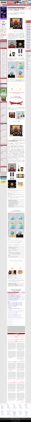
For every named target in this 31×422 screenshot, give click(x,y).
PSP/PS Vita (26, 404)
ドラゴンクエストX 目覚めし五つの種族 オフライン (3, 23)
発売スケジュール (9, 407)
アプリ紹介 (14, 414)
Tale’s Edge (27, 52)
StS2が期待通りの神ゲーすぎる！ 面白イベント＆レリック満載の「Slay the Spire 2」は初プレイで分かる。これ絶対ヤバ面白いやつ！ (3, 144)
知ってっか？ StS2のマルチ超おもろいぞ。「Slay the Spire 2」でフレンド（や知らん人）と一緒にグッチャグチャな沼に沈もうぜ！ (3, 137)
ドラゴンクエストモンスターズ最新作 (12, 306)
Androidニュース (14, 412)
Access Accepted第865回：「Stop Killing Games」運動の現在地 (11, 357)
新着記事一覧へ (22, 338)
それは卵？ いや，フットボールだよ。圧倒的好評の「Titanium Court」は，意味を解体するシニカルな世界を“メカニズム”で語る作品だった (11, 379)
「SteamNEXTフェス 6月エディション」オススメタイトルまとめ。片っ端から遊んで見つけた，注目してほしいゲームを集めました (3, 108)
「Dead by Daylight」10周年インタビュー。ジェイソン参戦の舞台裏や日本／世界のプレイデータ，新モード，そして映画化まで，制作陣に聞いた (20, 400)
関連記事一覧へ (24, 292)
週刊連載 (2, 407)
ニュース (2, 36)
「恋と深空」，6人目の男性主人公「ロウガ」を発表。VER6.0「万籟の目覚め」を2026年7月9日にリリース (28, 35)
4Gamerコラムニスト (3, 68)
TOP (1, 404)
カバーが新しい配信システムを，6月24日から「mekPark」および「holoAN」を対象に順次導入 (28, 24)
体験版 (2, 406)
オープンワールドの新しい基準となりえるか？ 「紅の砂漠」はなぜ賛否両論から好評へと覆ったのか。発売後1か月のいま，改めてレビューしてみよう (3, 130)
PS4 (20, 315)
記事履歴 (27, 0)
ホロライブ (27, 59)
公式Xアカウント (3, 0)
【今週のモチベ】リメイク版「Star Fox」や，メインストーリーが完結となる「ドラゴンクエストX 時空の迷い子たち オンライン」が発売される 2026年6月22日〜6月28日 (20, 358)
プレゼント (2, 80)
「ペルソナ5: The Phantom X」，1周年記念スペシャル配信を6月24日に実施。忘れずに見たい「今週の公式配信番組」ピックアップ (20, 349)
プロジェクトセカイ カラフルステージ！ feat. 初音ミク (28, 69)
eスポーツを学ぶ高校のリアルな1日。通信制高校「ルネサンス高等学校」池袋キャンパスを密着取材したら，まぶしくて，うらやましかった (3, 122)
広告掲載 (19, 420)
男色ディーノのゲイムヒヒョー (4, 55)
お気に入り (24, 0)
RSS (0, 0)
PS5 (20, 314)
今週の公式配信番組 (3, 53)
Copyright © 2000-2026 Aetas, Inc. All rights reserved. (15, 421)
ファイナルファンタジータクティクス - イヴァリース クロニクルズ (28, 56)
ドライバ (2, 82)
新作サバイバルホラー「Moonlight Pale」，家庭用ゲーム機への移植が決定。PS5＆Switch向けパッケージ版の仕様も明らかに (28, 45)
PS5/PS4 (19, 404)
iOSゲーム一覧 (14, 415)
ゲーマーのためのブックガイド (4, 62)
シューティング (26, 414)
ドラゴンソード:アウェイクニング (28, 67)
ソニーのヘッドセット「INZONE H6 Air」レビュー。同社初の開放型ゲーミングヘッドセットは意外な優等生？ (11, 369)
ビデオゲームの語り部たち (4, 69)
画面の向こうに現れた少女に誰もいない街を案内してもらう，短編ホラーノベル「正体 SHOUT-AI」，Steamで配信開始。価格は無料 (28, 40)
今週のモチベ (3, 51)
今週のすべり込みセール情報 (4, 58)
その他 (25, 415)
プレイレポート (14, 405)
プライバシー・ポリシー (16, 420)
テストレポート (20, 412)
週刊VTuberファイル (3, 54)
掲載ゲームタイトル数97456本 (3, 3)
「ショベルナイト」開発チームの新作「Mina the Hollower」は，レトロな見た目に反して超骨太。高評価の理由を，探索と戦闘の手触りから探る (20, 370)
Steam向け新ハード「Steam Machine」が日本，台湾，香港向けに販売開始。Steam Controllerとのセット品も (28, 32)
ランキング (29, 0)
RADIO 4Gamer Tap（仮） (4, 60)
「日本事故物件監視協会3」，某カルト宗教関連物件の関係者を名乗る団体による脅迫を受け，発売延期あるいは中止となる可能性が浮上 (28, 29)
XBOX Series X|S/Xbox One (3, 85)
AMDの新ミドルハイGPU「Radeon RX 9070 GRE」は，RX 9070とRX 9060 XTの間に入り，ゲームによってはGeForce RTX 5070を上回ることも (20, 379)
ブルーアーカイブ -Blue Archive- (28, 61)
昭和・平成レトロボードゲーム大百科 (4, 67)
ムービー (2, 413)
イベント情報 (26, 412)
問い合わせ (9, 0)
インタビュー (8, 405)
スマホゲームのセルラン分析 (4, 57)
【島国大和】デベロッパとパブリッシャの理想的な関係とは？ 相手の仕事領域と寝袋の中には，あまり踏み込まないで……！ (3, 115)
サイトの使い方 (6, 0)
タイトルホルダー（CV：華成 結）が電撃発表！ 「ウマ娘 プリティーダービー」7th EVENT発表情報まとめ (28, 42)
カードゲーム (26, 413)
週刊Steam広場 (3, 59)
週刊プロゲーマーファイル (4, 52)
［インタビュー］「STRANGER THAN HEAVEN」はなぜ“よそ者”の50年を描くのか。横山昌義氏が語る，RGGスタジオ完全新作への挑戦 (3, 158)
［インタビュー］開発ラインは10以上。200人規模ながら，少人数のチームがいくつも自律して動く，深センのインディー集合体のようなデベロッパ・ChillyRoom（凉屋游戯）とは (3, 151)
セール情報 (14, 413)
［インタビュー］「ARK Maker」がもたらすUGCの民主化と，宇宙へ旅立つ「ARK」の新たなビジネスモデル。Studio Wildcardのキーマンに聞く (3, 165)
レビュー (2, 405)
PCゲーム (2, 84)
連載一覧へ (6, 77)
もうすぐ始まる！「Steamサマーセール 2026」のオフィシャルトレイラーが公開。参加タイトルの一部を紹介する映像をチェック (28, 37)
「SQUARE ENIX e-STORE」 (18, 80)
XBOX (13, 404)
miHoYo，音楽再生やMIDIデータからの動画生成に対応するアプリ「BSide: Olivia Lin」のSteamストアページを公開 (29, 27)
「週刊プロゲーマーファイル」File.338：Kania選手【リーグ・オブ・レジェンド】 (11, 349)
